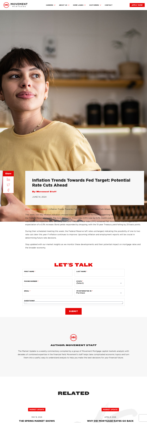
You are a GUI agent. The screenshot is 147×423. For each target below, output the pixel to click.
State (79, 281)
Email (26, 291)
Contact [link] (108, 5)
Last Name (81, 271)
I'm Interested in (83, 291)
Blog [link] (27, 209)
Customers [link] (95, 5)
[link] (15, 5)
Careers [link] (51, 5)
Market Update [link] (39, 209)
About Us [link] (64, 5)
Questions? (29, 300)
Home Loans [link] (79, 5)
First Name (29, 271)
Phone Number (30, 281)
